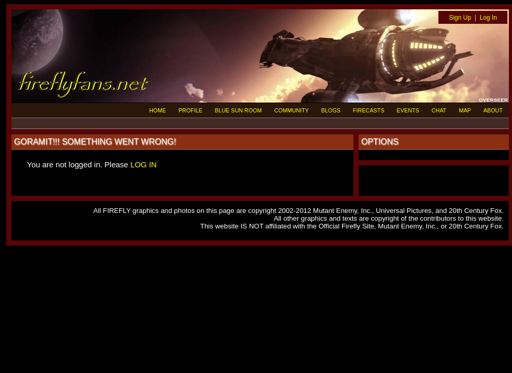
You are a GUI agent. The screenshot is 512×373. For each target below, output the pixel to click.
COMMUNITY (291, 110)
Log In (488, 17)
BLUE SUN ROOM (238, 110)
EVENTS (408, 110)
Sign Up (460, 17)
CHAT (439, 110)
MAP (465, 110)
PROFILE (190, 110)
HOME (157, 110)
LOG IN (144, 164)
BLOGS (330, 110)
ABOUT (493, 110)
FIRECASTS (369, 110)
